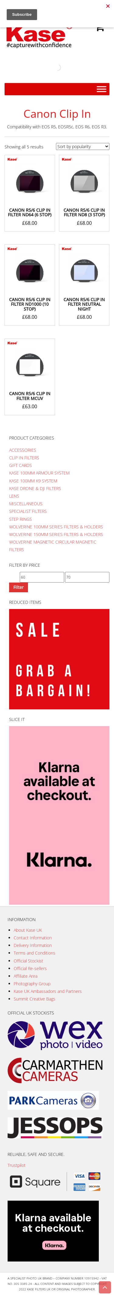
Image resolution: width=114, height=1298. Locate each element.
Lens (14, 496)
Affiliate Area (25, 976)
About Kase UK (28, 930)
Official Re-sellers (30, 968)
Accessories (22, 450)
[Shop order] (82, 146)
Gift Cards (20, 465)
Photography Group (32, 984)
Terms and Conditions (34, 953)
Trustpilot (17, 1165)
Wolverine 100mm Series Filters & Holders (56, 527)
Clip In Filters (24, 458)
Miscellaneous (26, 503)
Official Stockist (28, 961)
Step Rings (20, 519)
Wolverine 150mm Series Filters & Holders (56, 534)
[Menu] (101, 89)
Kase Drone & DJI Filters (35, 488)
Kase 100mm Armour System (39, 473)
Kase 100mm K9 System (33, 481)
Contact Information (33, 938)
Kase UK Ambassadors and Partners (48, 991)
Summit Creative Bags (34, 999)
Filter (18, 587)
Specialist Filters (28, 511)
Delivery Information (33, 945)
